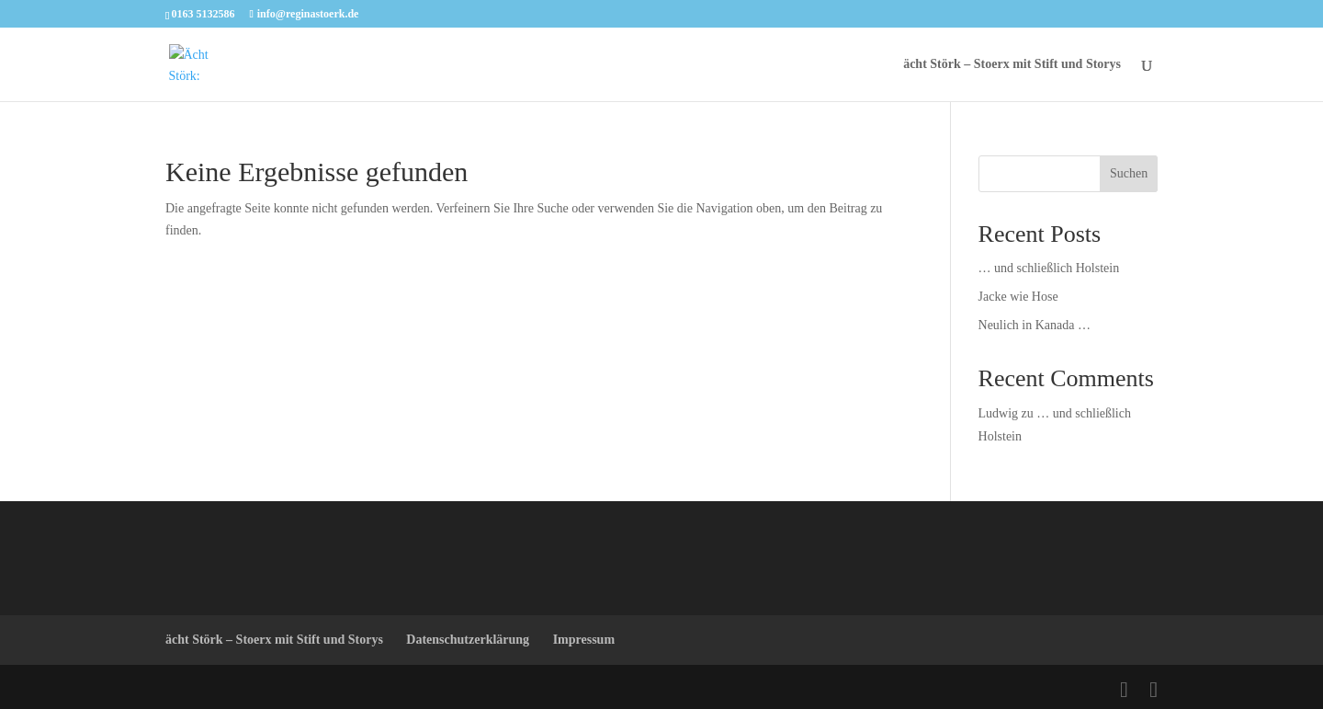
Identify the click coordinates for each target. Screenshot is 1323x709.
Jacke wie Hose (1018, 296)
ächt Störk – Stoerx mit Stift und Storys (1012, 64)
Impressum (584, 639)
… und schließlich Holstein (1049, 268)
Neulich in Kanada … (1034, 325)
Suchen (1129, 173)
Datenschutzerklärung (467, 639)
